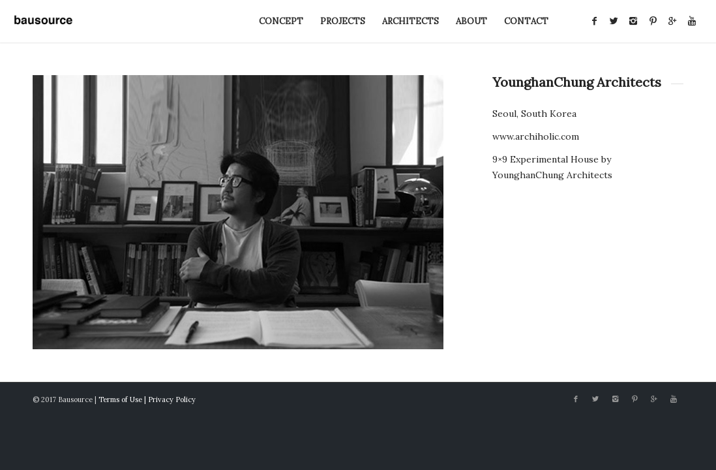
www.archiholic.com (535, 136)
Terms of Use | (123, 399)
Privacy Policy (172, 399)
